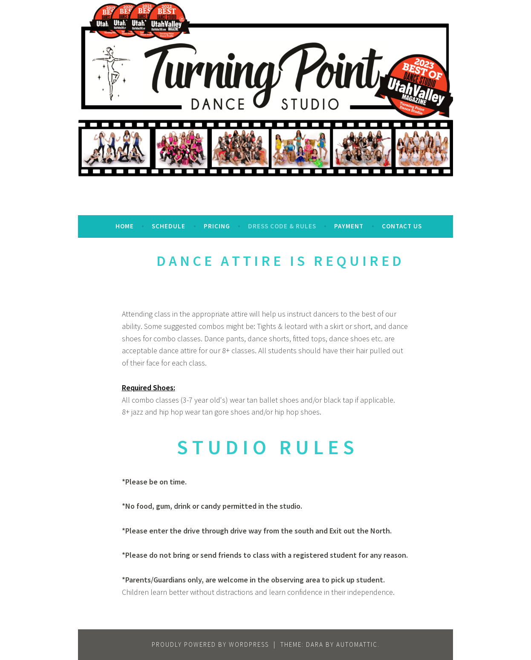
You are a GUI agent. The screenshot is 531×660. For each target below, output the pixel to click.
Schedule (168, 226)
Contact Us (402, 226)
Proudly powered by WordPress (210, 644)
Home (124, 226)
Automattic (357, 644)
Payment (349, 226)
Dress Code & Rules (282, 226)
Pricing (217, 226)
